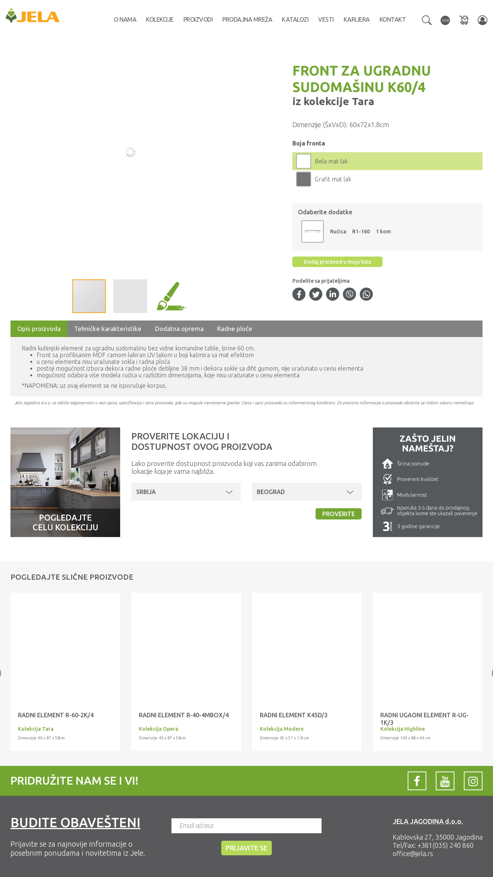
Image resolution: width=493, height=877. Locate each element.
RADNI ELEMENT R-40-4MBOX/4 (184, 715)
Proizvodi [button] (198, 19)
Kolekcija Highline (402, 729)
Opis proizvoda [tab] (39, 328)
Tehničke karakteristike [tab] (107, 328)
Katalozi (295, 19)
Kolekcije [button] (160, 19)
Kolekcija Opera (158, 729)
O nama (125, 19)
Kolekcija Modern (282, 729)
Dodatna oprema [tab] (179, 328)
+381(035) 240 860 (445, 845)
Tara (361, 101)
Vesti (326, 19)
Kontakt (393, 19)
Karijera (357, 19)
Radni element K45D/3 (294, 715)
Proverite (338, 513)
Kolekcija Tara (36, 729)
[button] (427, 19)
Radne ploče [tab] (234, 328)
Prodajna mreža (247, 19)
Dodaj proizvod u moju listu (337, 262)
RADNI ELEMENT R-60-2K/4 (56, 715)
